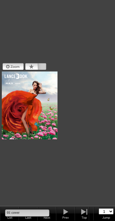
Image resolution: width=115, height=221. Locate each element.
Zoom (13, 66)
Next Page (66, 213)
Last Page (84, 213)
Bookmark (35, 66)
